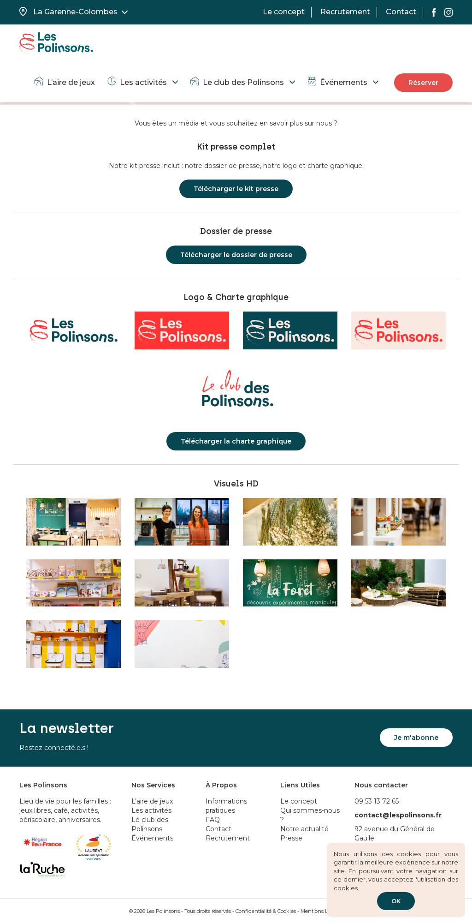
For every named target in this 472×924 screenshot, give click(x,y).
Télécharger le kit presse (236, 189)
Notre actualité (304, 829)
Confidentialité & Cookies (266, 911)
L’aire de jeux (64, 82)
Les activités (136, 82)
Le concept (284, 11)
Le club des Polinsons (236, 82)
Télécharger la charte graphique (236, 441)
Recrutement (345, 11)
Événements (336, 82)
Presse (291, 838)
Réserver (423, 82)
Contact (401, 11)
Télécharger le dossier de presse (236, 255)
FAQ (213, 820)
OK (396, 901)
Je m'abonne (416, 737)
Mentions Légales (322, 911)
